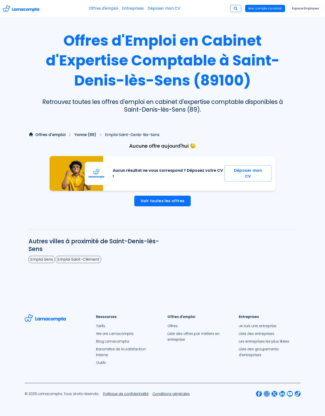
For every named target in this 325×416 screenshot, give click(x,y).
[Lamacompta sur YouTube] (289, 393)
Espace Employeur (305, 8)
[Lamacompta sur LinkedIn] (282, 393)
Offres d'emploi (103, 8)
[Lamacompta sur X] (274, 393)
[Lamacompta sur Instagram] (266, 393)
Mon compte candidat (265, 8)
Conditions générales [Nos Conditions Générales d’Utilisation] (171, 393)
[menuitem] (127, 326)
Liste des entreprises (256, 333)
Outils (101, 362)
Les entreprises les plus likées (264, 341)
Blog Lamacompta (112, 341)
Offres (172, 325)
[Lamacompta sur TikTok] (297, 393)
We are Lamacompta (114, 333)
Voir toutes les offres (163, 201)
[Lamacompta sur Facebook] (259, 393)
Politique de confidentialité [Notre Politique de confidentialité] (126, 393)
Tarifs (100, 325)
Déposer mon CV (164, 8)
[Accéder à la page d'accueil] (21, 8)
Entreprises (133, 8)
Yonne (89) (85, 134)
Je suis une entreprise (257, 325)
